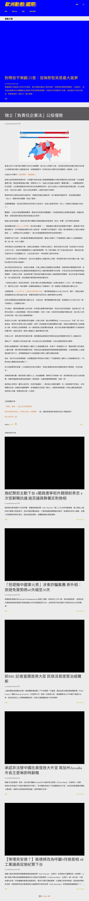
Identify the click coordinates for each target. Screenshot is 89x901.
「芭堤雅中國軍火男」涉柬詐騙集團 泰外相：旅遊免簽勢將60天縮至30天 (43, 587)
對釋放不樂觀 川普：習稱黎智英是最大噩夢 (41, 77)
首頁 (6, 11)
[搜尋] (77, 4)
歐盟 (23, 11)
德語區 (11, 424)
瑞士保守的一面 (11, 417)
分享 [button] (6, 99)
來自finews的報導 (22, 226)
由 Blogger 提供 (44, 896)
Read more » (80, 519)
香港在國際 (32, 11)
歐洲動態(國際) (20, 4)
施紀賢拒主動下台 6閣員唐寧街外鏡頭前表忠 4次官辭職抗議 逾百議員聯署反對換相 (43, 496)
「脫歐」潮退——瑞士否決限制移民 (18, 406)
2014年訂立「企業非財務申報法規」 (29, 291)
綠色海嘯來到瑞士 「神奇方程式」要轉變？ (21, 412)
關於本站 (14, 11)
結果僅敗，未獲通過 (26, 174)
